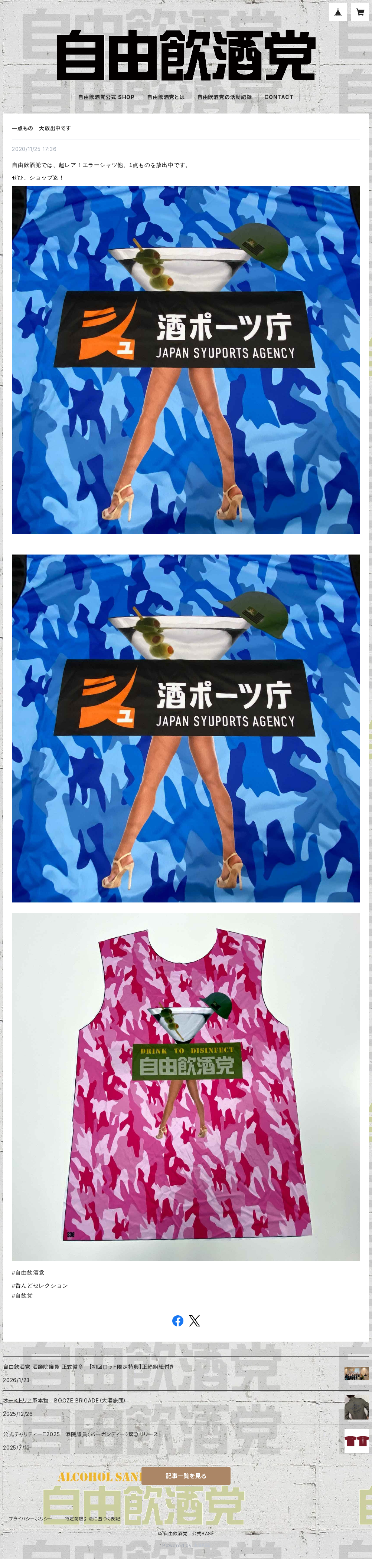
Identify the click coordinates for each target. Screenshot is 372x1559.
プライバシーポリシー (31, 1519)
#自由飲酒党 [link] (28, 1272)
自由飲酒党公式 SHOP (106, 97)
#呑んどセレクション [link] (40, 1285)
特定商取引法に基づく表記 (92, 1519)
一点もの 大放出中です (41, 128)
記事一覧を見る (186, 1476)
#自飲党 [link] (22, 1295)
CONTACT (279, 97)
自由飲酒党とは (166, 97)
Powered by (186, 1545)
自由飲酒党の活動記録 (224, 97)
